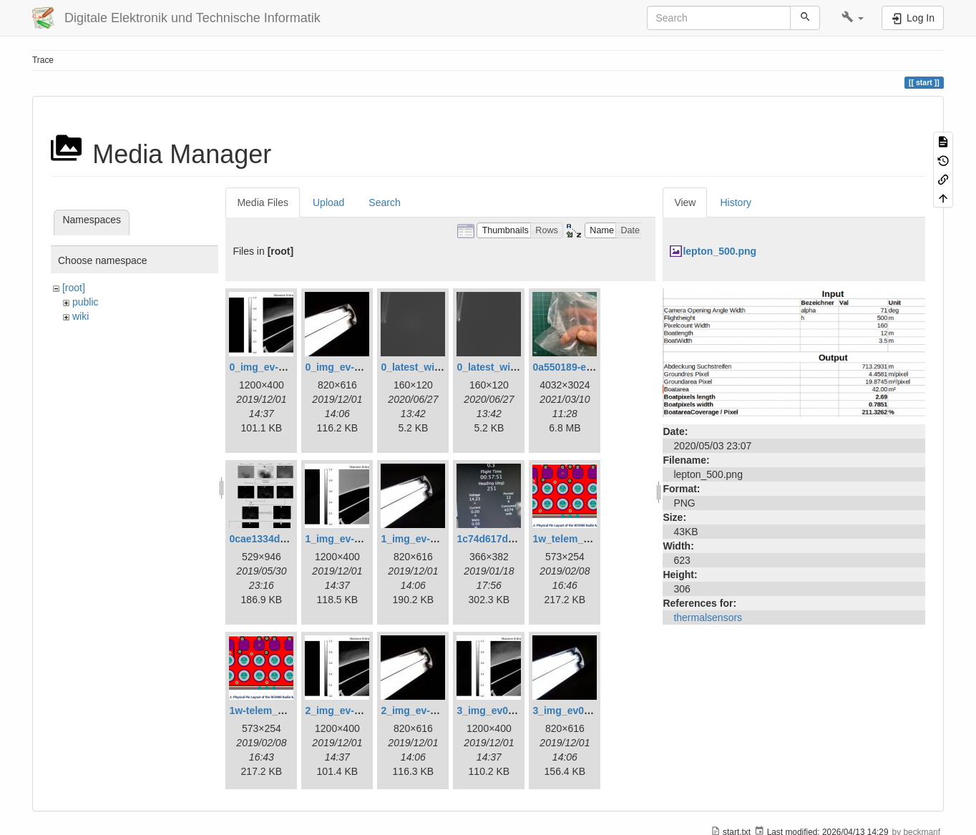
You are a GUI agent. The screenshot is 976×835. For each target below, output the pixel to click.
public (85, 302)
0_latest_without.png (506, 367)
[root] (73, 287)
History (735, 202)
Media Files (262, 202)
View (685, 202)
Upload (328, 202)
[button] (852, 18)
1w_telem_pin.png (575, 539)
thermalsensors (707, 617)
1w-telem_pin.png (271, 710)
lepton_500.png (719, 251)
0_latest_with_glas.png (435, 367)
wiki (80, 316)
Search (384, 202)
